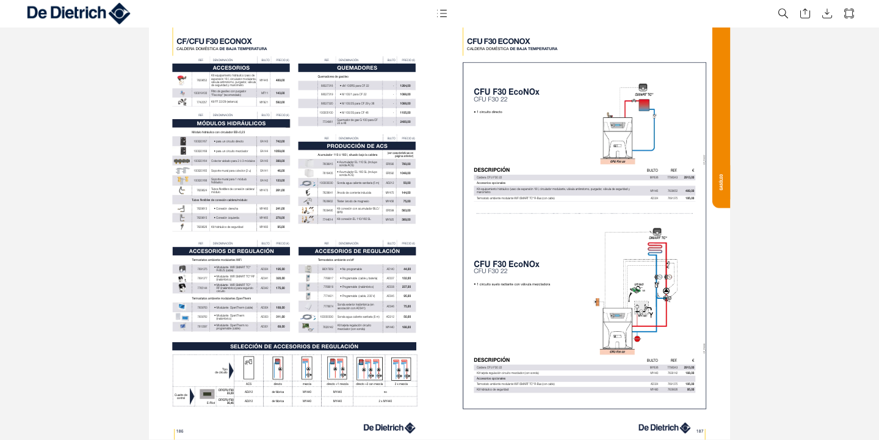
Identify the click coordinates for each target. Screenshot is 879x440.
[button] (442, 14)
